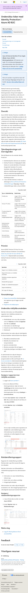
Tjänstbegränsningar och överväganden (11, 41)
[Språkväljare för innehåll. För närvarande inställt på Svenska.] (4, 575)
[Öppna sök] (20, 2)
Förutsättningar (5, 45)
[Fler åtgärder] (25, 12)
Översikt (4, 39)
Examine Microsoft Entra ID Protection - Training (12, 560)
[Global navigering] (1, 2)
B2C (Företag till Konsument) (11, 12)
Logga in (25, 2)
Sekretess (13, 584)
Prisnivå (4, 43)
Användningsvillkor (5, 588)
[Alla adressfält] (2, 12)
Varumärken (14, 588)
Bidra (8, 584)
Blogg (2, 584)
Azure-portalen (14, 380)
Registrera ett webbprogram (11, 304)
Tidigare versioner (18, 582)
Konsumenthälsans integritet (7, 586)
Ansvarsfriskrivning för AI (7, 582)
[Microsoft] (14, 2)
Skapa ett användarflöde (10, 298)
